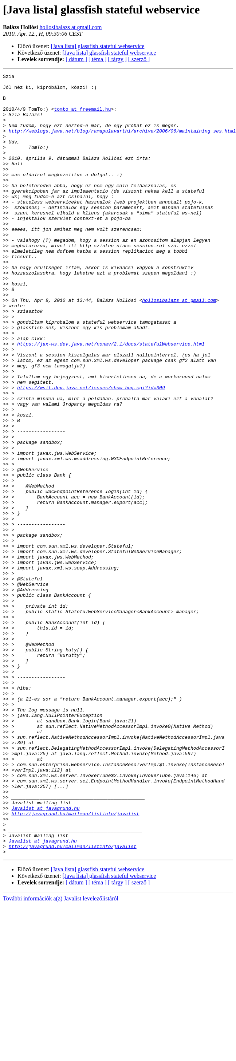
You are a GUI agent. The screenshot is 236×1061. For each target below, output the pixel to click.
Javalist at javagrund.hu (45, 955)
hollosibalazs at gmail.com (70, 27)
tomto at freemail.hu (82, 116)
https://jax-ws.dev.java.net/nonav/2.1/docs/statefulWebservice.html (111, 398)
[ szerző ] (139, 59)
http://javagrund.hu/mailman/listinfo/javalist (75, 962)
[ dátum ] (76, 59)
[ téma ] (97, 59)
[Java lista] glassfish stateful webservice (98, 46)
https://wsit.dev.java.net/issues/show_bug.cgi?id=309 (91, 450)
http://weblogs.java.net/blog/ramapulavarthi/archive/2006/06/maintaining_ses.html (122, 142)
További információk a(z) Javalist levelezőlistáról (60, 1055)
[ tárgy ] (117, 59)
